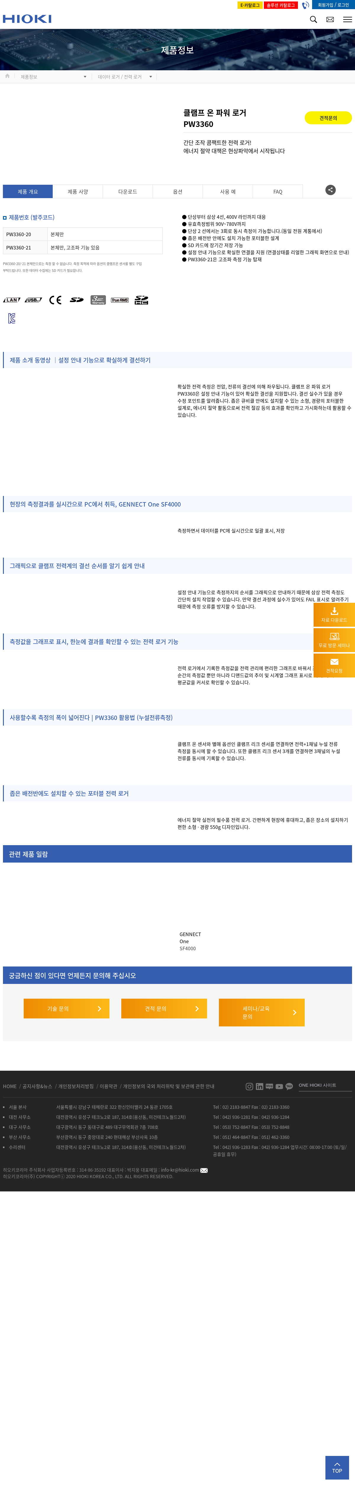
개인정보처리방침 (76, 1079)
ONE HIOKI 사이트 (317, 1078)
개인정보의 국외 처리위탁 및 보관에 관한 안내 (168, 1079)
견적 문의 (156, 1002)
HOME (10, 1079)
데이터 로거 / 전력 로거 (120, 77)
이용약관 (108, 1079)
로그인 (343, 5)
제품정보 (29, 77)
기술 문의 (58, 1002)
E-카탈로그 (250, 5)
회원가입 (326, 5)
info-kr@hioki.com (184, 1163)
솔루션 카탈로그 (281, 5)
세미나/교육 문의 (256, 1006)
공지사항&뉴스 (38, 1079)
